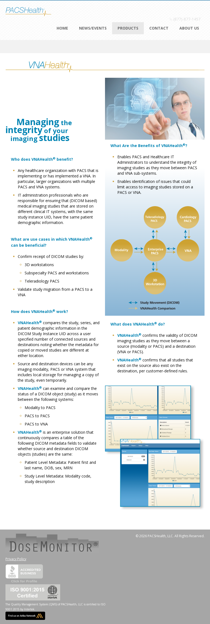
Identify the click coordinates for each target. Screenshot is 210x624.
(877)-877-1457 (186, 19)
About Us (189, 28)
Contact (158, 28)
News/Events (93, 28)
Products (128, 28)
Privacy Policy (15, 559)
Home (62, 28)
